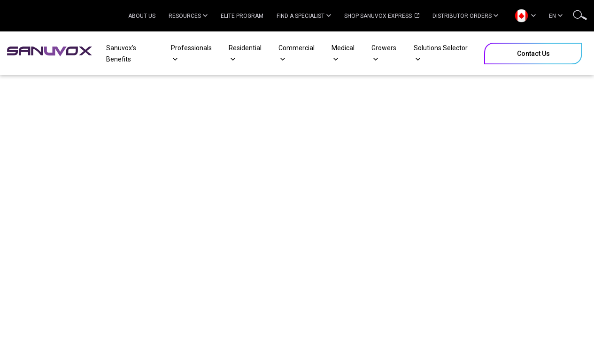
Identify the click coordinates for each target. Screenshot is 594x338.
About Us (141, 16)
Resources (188, 16)
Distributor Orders (465, 16)
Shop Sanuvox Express (381, 16)
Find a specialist (304, 16)
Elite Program (242, 16)
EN (556, 16)
